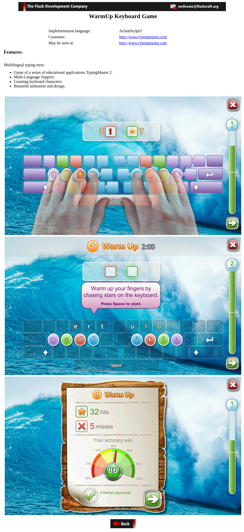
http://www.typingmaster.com (143, 37)
